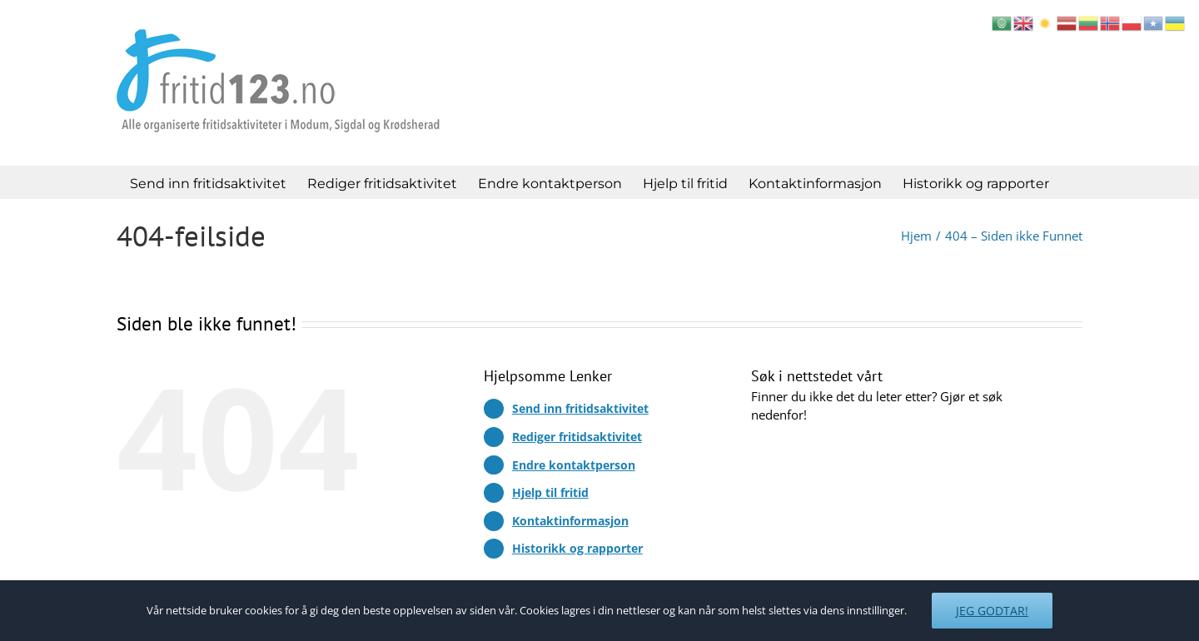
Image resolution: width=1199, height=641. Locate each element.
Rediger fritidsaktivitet (577, 437)
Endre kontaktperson (573, 465)
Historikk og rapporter (577, 548)
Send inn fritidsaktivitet (580, 408)
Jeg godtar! (992, 611)
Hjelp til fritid (550, 492)
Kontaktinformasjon (570, 521)
